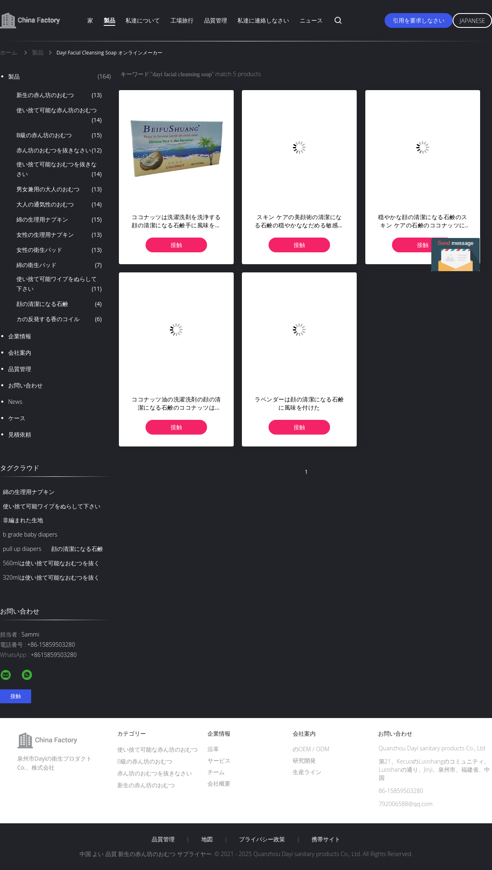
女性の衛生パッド (59, 250)
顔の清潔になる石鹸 (59, 304)
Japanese (472, 21)
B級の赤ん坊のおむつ (59, 135)
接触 (176, 245)
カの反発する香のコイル (59, 319)
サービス (218, 760)
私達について (142, 20)
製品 (109, 20)
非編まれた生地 (23, 520)
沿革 (213, 749)
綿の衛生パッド (59, 265)
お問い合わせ (25, 385)
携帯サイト (326, 839)
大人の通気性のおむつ (59, 204)
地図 (207, 839)
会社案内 (19, 352)
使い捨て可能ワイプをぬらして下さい (59, 284)
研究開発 (304, 760)
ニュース (311, 20)
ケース (16, 418)
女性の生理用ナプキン (59, 235)
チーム (216, 772)
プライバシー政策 (262, 839)
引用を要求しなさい (418, 20)
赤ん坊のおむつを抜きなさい (59, 150)
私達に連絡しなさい (263, 20)
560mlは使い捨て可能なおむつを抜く (51, 563)
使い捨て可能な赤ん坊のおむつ (59, 115)
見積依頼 (19, 434)
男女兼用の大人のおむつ (59, 189)
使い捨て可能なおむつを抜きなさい (59, 169)
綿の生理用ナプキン (59, 219)
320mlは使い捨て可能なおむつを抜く (51, 577)
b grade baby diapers (30, 534)
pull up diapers (22, 549)
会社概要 (218, 783)
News (15, 402)
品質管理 (215, 20)
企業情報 (19, 336)
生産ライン (307, 772)
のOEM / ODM (311, 749)
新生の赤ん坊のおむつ (59, 95)
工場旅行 (182, 20)
